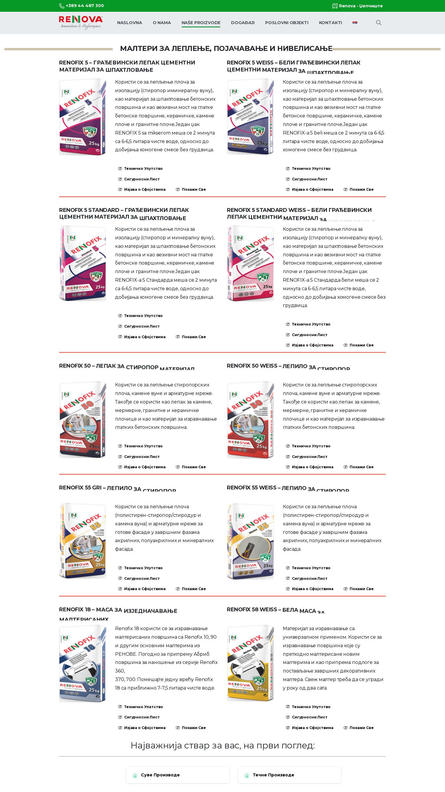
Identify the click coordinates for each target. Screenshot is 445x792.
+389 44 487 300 (81, 6)
